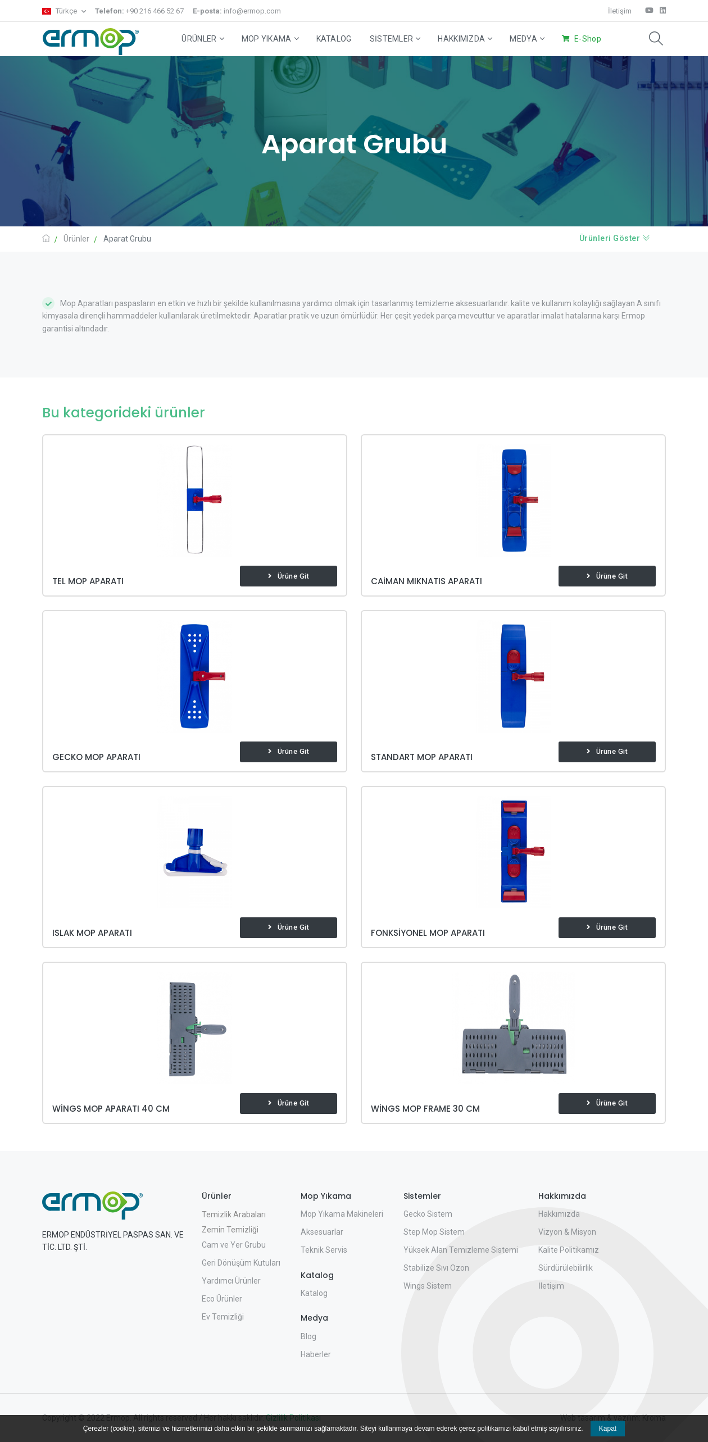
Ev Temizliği (223, 1316)
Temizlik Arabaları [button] (234, 1214)
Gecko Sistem (427, 1213)
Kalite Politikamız (568, 1249)
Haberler (316, 1354)
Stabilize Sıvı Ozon (436, 1267)
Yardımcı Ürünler (231, 1280)
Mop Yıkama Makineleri (342, 1213)
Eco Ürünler (222, 1298)
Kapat (607, 1428)
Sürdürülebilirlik (565, 1267)
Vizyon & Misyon (567, 1231)
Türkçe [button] (60, 11)
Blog (308, 1336)
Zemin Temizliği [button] (230, 1229)
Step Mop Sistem (434, 1231)
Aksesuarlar (322, 1231)
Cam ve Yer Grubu (234, 1244)
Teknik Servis (324, 1249)
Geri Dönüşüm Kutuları (241, 1262)
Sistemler (395, 38)
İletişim (620, 11)
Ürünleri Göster (615, 238)
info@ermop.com (237, 11)
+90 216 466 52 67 (139, 11)
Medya (527, 38)
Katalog (334, 38)
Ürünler (202, 38)
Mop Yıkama (270, 38)
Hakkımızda (465, 38)
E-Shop (587, 38)
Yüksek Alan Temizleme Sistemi (460, 1249)
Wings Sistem (427, 1285)
